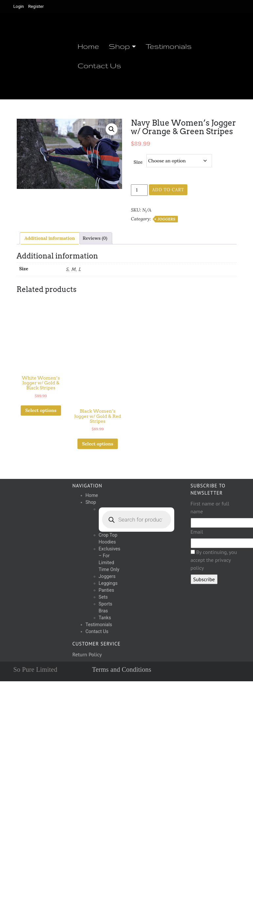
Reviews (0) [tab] (95, 238)
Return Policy (87, 654)
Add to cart (168, 190)
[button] (111, 129)
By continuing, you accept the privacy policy (214, 560)
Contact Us (99, 66)
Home (88, 46)
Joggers (166, 219)
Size (138, 162)
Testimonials (169, 46)
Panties (106, 590)
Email (197, 531)
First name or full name (210, 507)
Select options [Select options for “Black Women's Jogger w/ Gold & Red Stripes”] (97, 444)
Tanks (105, 617)
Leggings (108, 583)
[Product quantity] (139, 190)
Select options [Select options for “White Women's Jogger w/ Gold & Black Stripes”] (40, 410)
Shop (119, 46)
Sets (103, 597)
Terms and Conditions (121, 669)
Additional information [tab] (50, 238)
